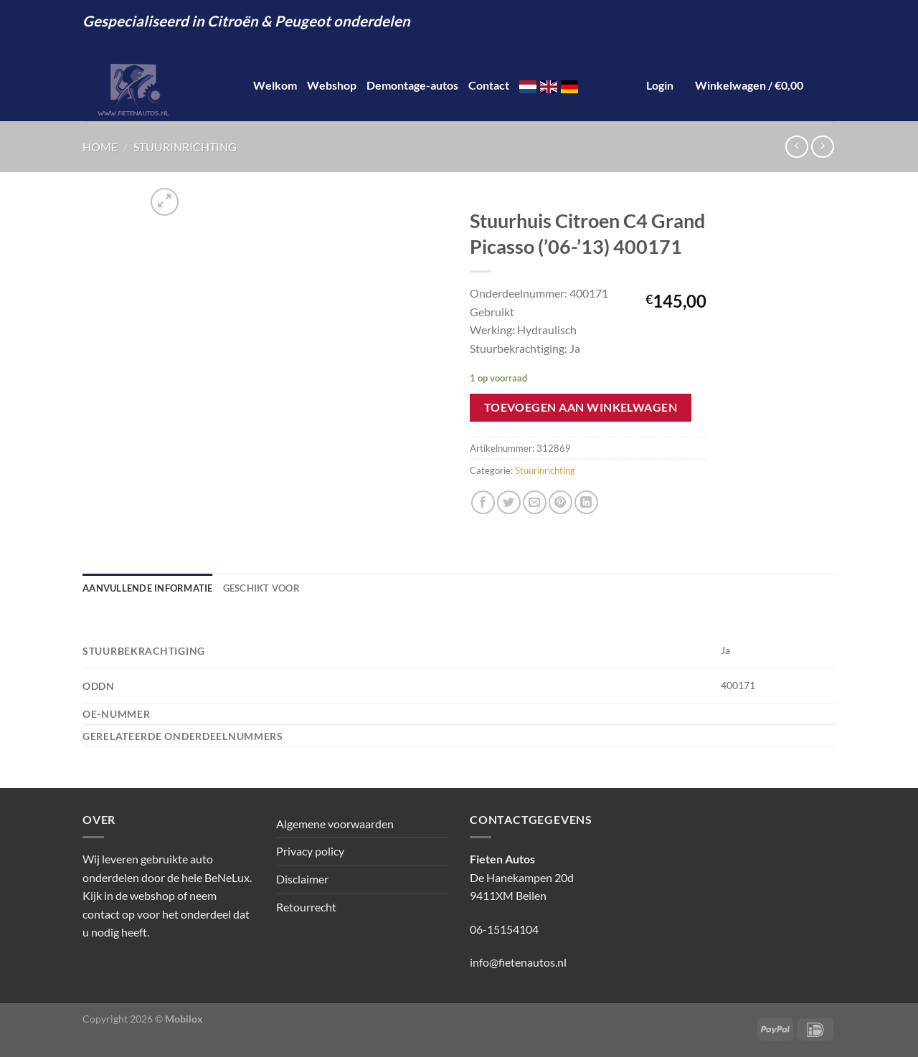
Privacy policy (310, 851)
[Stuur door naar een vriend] (534, 502)
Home (100, 146)
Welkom (275, 85)
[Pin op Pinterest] (560, 502)
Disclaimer (302, 879)
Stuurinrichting (185, 146)
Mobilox (184, 1019)
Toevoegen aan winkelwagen (581, 407)
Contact (488, 85)
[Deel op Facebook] (483, 502)
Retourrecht (306, 907)
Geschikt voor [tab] (261, 588)
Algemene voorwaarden (335, 823)
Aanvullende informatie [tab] (147, 588)
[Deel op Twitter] (509, 502)
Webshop (331, 85)
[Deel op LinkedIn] (586, 502)
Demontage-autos (412, 85)
